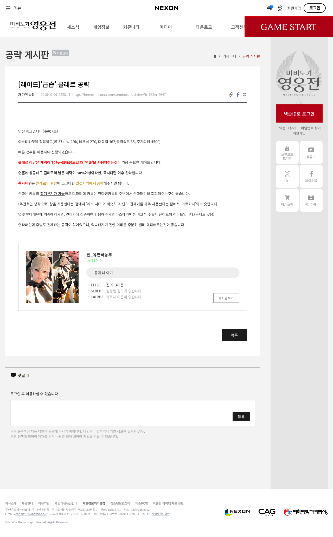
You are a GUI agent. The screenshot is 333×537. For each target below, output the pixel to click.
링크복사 (231, 94)
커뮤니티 (229, 56)
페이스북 (311, 176)
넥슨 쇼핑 (287, 200)
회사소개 (10, 503)
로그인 (314, 8)
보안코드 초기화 (287, 152)
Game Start (289, 26)
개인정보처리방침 (93, 503)
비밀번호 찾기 (311, 127)
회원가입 (294, 8)
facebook (237, 94)
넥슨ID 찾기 (287, 127)
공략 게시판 (251, 56)
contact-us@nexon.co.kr (31, 514)
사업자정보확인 (161, 514)
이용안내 (62, 53)
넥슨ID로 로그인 (299, 113)
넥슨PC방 (141, 503)
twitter (244, 94)
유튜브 (311, 152)
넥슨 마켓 (311, 200)
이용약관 (43, 503)
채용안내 (27, 503)
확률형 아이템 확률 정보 (168, 503)
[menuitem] (73, 26)
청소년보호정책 (120, 503)
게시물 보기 (226, 298)
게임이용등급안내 (66, 503)
